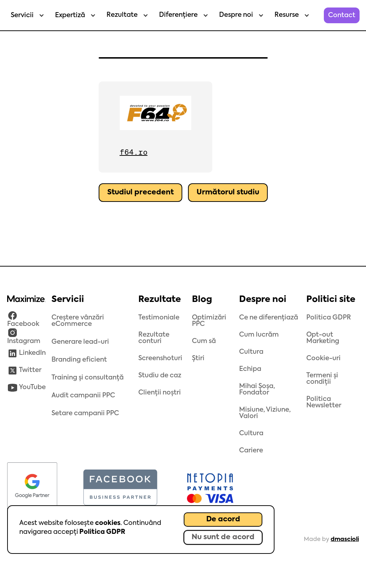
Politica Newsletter (323, 402)
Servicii (22, 15)
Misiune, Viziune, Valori (265, 413)
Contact (341, 15)
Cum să (204, 341)
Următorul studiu (228, 192)
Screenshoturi (160, 358)
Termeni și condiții (322, 378)
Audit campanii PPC (83, 395)
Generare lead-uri (80, 342)
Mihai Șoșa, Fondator (257, 389)
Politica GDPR (102, 532)
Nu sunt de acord (223, 537)
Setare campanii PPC (85, 413)
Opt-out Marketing (322, 338)
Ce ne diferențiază (268, 317)
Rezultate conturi (153, 338)
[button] (25, 15)
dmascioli (345, 539)
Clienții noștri (159, 392)
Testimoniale (158, 317)
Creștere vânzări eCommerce (77, 320)
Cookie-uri (323, 358)
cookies (107, 523)
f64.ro (134, 152)
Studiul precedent (140, 192)
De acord (223, 519)
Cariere (251, 450)
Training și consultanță (87, 377)
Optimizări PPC (209, 320)
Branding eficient (79, 360)
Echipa (250, 369)
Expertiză (70, 15)
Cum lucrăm (259, 335)
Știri (198, 358)
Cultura (251, 352)
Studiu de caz (159, 375)
